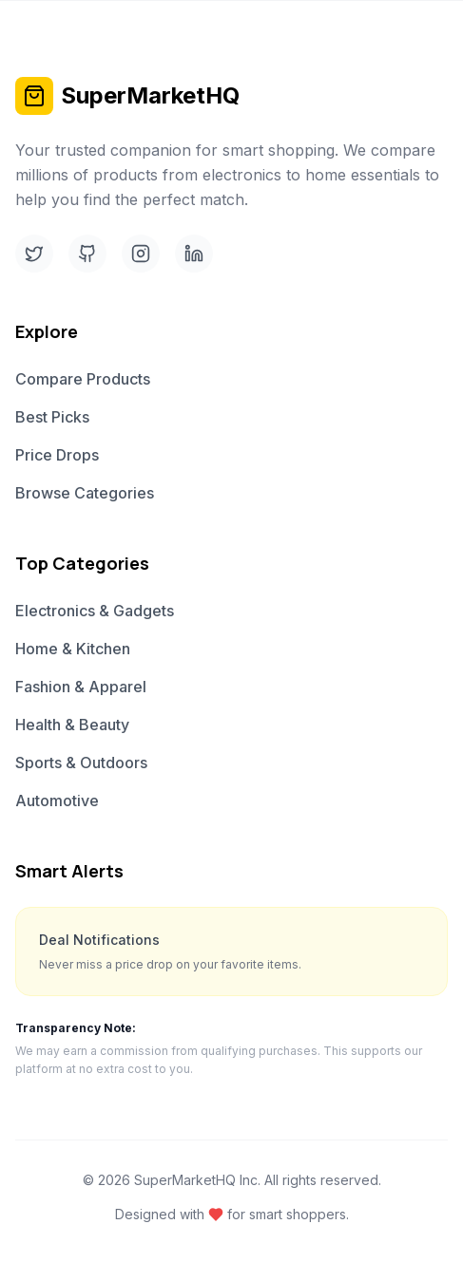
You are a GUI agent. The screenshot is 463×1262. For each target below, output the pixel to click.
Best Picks (52, 416)
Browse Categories (84, 492)
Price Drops (57, 454)
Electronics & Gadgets (94, 610)
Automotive (57, 800)
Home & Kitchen (72, 648)
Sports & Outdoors (81, 762)
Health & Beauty (72, 724)
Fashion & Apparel (80, 686)
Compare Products (82, 378)
